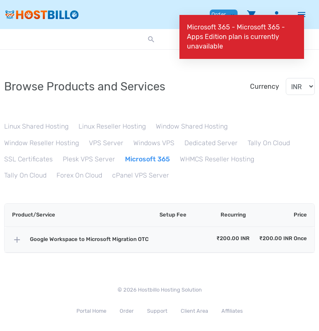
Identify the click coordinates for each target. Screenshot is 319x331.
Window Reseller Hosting (41, 143)
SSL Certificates (28, 159)
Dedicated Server (211, 143)
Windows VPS (153, 143)
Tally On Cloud (269, 143)
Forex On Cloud (79, 175)
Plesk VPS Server (89, 159)
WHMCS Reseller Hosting (217, 159)
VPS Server (106, 143)
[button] (251, 14)
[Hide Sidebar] (301, 14)
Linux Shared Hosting (36, 126)
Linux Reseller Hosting (112, 126)
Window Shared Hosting (192, 126)
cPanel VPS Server (140, 175)
